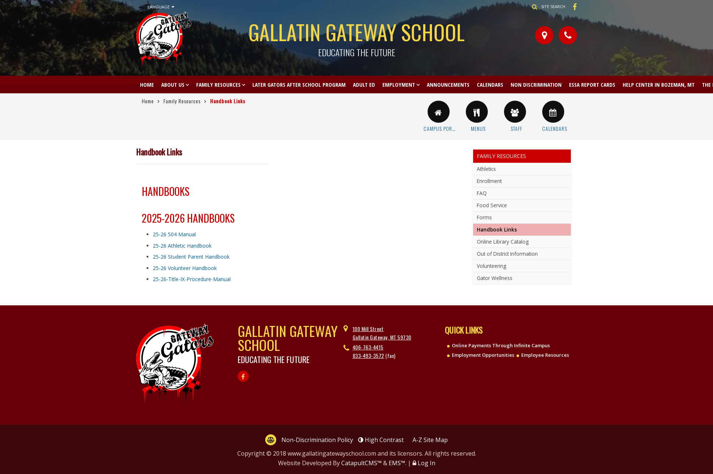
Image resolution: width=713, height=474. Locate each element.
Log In (426, 463)
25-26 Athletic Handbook (182, 245)
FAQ (482, 193)
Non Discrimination (536, 84)
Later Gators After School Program (299, 84)
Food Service (492, 205)
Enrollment (489, 180)
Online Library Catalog (503, 241)
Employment (398, 84)
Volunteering (491, 265)
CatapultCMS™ (361, 463)
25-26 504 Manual (174, 234)
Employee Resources (545, 355)
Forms (484, 217)
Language (161, 7)
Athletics (486, 168)
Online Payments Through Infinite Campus (501, 345)
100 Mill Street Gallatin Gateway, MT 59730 (382, 333)
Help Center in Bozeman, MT (659, 84)
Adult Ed (364, 84)
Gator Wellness (494, 277)
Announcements (448, 84)
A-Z (430, 440)
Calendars (490, 84)
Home (147, 84)
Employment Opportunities (483, 355)
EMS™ (397, 463)
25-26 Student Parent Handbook (191, 256)
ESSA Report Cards (592, 84)
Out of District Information (507, 253)
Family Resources (218, 84)
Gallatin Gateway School (357, 37)
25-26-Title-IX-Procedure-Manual (192, 279)
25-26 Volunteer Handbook (185, 268)
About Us (172, 84)
